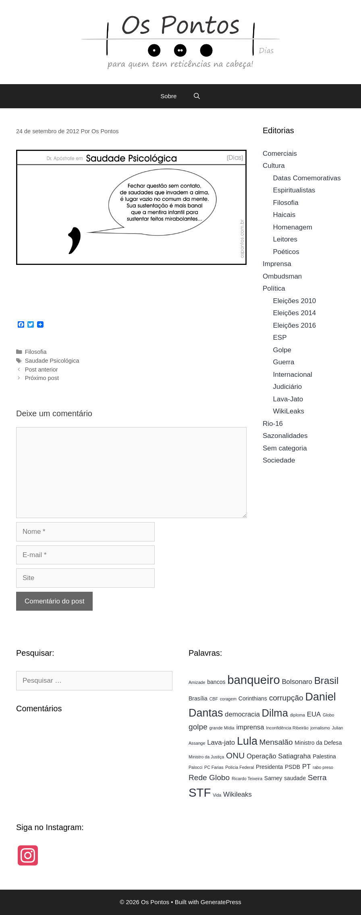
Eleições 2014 (294, 313)
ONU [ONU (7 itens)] (235, 755)
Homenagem (292, 227)
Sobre (168, 96)
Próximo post (42, 378)
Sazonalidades (285, 436)
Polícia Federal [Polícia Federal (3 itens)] (239, 767)
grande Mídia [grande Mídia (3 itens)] (222, 727)
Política (274, 288)
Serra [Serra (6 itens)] (317, 777)
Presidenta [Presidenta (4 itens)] (269, 767)
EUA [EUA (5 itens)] (314, 714)
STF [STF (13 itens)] (200, 792)
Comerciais (280, 153)
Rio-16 (273, 424)
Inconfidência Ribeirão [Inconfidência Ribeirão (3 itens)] (287, 727)
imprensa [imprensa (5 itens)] (250, 727)
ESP (280, 337)
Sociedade (279, 460)
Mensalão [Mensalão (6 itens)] (276, 742)
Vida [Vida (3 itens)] (217, 795)
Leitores (285, 239)
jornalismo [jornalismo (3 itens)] (320, 727)
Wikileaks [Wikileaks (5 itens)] (237, 794)
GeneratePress (221, 901)
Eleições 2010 (294, 301)
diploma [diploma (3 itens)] (297, 715)
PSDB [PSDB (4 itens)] (292, 767)
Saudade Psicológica (52, 360)
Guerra (284, 362)
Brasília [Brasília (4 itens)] (198, 698)
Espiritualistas (294, 190)
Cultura (274, 165)
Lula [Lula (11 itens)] (247, 741)
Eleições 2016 (294, 325)
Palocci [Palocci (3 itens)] (195, 767)
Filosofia (36, 352)
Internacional (292, 374)
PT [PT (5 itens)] (306, 766)
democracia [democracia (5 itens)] (242, 714)
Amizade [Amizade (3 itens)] (197, 682)
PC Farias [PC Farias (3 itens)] (213, 767)
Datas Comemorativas (307, 178)
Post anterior (41, 369)
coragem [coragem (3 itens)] (228, 698)
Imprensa (277, 264)
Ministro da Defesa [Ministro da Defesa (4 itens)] (318, 742)
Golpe (282, 350)
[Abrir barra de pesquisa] (196, 96)
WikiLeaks (288, 411)
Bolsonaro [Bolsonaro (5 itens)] (297, 682)
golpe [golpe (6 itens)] (198, 727)
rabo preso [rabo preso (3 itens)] (323, 767)
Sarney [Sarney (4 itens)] (273, 778)
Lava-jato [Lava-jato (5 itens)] (221, 742)
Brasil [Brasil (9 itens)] (326, 680)
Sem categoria (285, 448)
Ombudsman (282, 276)
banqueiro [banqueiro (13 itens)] (253, 679)
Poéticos (286, 252)
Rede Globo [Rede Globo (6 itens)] (209, 777)
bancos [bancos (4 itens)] (216, 682)
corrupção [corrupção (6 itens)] (286, 698)
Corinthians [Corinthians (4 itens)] (253, 698)
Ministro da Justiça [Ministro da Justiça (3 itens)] (206, 756)
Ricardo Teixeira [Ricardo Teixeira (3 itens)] (247, 778)
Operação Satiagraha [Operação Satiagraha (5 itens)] (279, 756)
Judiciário (287, 386)
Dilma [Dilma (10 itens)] (275, 713)
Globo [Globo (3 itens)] (328, 715)
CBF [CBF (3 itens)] (214, 698)
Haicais (284, 215)
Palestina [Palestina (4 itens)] (324, 756)
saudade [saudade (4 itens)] (295, 778)
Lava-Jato (288, 399)
